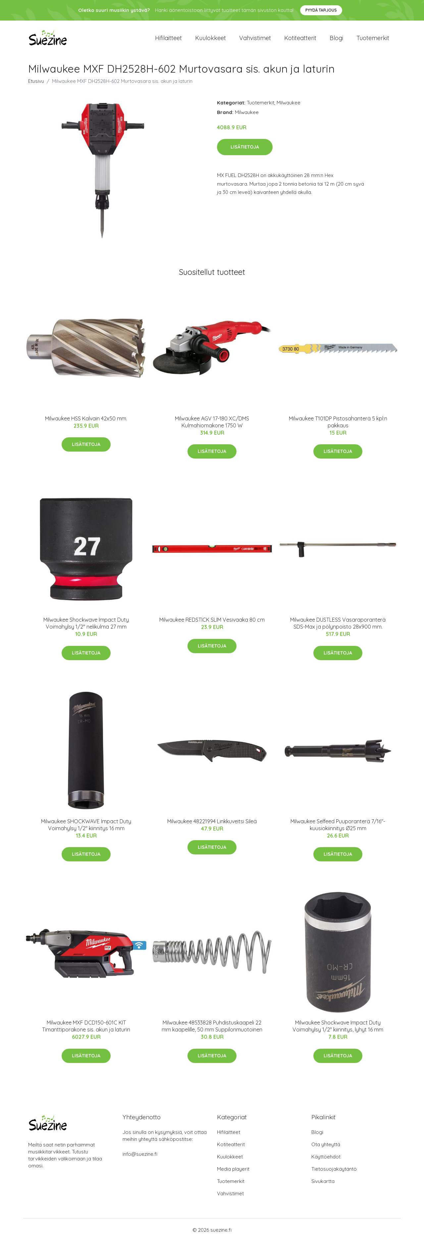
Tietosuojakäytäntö (334, 1173)
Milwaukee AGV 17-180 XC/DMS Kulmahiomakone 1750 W (212, 426)
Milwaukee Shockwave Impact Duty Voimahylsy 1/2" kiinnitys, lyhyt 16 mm (337, 1030)
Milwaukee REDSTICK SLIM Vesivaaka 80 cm (212, 624)
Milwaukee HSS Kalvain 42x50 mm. (86, 423)
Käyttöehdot (326, 1161)
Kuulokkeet (210, 40)
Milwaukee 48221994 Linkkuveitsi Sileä (212, 826)
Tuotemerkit (372, 40)
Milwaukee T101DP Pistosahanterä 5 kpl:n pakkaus (338, 426)
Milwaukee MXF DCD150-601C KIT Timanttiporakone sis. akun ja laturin (86, 1030)
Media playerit (233, 1173)
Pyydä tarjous (321, 10)
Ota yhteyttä (325, 1149)
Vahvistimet (255, 40)
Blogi (336, 40)
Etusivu (36, 86)
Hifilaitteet (168, 40)
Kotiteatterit (300, 40)
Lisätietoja (245, 152)
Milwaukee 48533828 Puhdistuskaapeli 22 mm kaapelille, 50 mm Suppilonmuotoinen (212, 1030)
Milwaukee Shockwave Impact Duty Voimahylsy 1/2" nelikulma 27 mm (86, 628)
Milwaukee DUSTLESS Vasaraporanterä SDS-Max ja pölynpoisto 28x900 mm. (338, 628)
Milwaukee (288, 107)
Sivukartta (323, 1186)
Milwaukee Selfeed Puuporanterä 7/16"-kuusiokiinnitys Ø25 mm (338, 829)
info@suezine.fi (140, 1158)
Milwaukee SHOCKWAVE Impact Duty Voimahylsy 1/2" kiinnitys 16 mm (86, 829)
